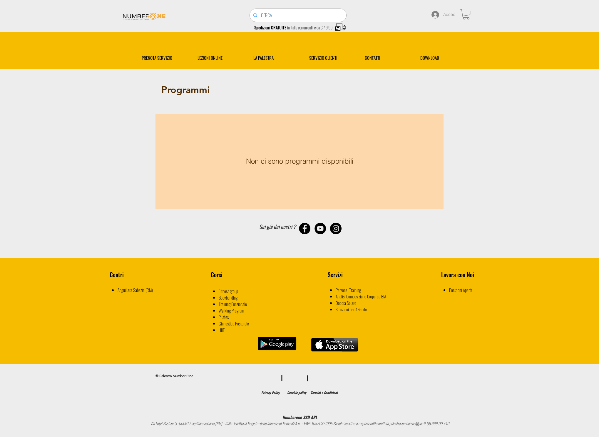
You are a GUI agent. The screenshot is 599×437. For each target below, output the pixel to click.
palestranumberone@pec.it (407, 423)
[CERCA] (297, 15)
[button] (466, 14)
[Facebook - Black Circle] (304, 228)
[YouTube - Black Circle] (320, 228)
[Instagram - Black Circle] (336, 228)
